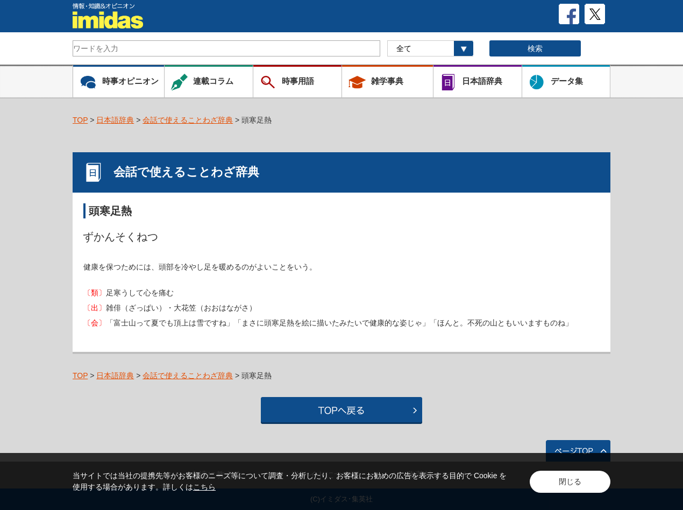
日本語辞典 (115, 120)
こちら (204, 487)
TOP (80, 120)
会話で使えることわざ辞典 (188, 120)
